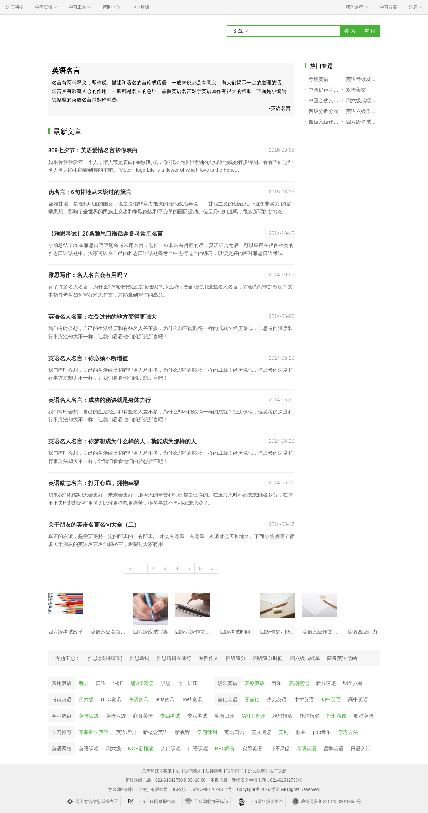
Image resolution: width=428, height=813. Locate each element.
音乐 (277, 683)
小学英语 (304, 699)
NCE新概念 (141, 748)
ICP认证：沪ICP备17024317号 (202, 789)
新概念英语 (155, 732)
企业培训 (140, 7)
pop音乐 (322, 732)
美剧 (284, 732)
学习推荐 (62, 732)
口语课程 (198, 748)
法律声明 (214, 770)
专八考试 (197, 716)
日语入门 (361, 748)
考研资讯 (138, 699)
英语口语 (234, 732)
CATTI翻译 (253, 716)
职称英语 (364, 716)
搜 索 (350, 31)
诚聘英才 (193, 770)
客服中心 (171, 770)
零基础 (252, 699)
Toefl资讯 (192, 699)
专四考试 (170, 716)
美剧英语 (255, 683)
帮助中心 (111, 7)
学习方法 (348, 732)
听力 (84, 683)
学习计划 (207, 732)
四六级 (86, 699)
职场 (165, 683)
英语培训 (126, 732)
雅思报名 (282, 716)
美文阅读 (261, 732)
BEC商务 (225, 748)
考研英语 (306, 748)
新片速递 (326, 683)
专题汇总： (67, 658)
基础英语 (228, 699)
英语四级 (89, 716)
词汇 (118, 683)
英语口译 (224, 716)
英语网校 (62, 748)
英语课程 (89, 748)
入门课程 (171, 748)
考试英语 (62, 699)
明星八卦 (353, 683)
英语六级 (116, 716)
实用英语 (62, 683)
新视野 (182, 732)
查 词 (370, 31)
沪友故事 (256, 770)
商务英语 (143, 716)
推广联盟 (277, 770)
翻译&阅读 (141, 683)
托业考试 (337, 716)
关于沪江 (150, 770)
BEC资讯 (111, 699)
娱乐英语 (228, 683)
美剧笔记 (299, 683)
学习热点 (62, 716)
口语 (101, 683)
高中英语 (358, 699)
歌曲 (301, 732)
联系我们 (235, 770)
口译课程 (279, 748)
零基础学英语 (94, 732)
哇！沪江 (188, 683)
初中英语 (331, 699)
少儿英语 (277, 699)
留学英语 (333, 748)
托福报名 (310, 716)
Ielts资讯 (165, 699)
